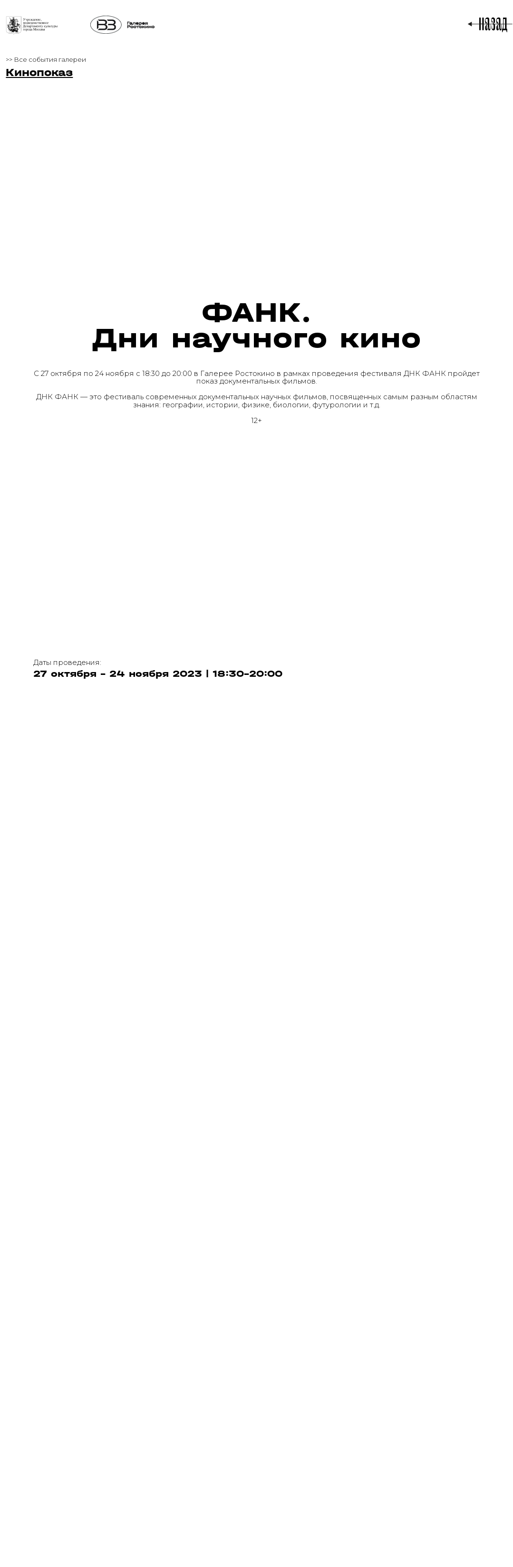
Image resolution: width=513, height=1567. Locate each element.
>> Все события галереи (46, 59)
